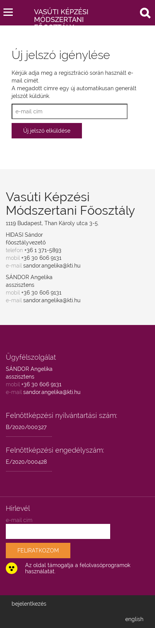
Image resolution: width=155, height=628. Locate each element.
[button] (8, 10)
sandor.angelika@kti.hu (51, 266)
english (134, 619)
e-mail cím (19, 520)
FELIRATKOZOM (38, 550)
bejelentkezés (29, 604)
